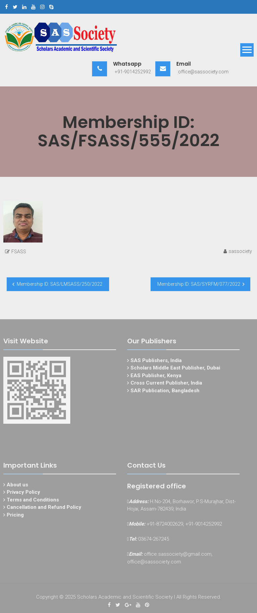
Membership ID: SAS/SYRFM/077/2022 (198, 284)
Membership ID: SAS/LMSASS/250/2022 (59, 284)
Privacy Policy (23, 494)
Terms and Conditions (33, 501)
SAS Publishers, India (156, 362)
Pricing (15, 516)
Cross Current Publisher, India (166, 385)
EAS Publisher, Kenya (156, 377)
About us (17, 486)
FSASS (18, 251)
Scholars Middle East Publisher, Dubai (175, 369)
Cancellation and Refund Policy (44, 509)
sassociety (240, 251)
